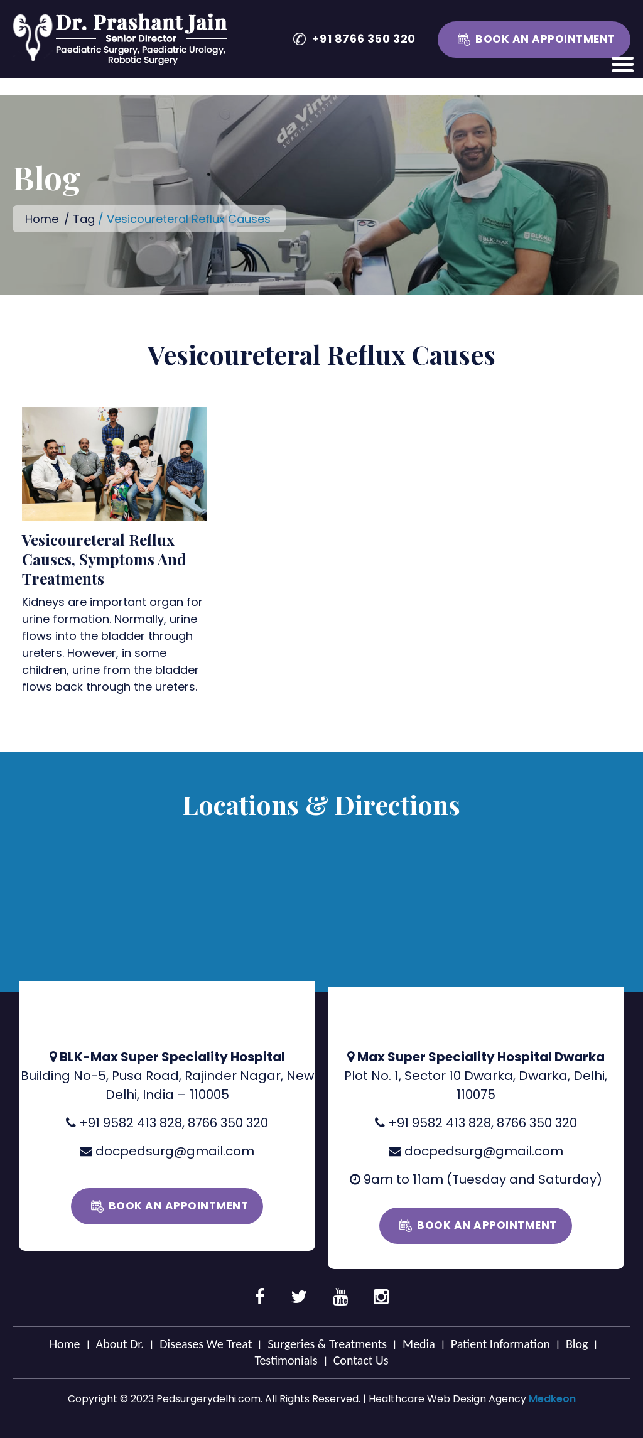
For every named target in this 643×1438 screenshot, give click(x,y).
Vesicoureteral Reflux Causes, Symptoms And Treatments (104, 558)
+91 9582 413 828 (130, 1123)
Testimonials (285, 1360)
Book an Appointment (545, 38)
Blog (577, 1343)
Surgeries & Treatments (327, 1343)
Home (41, 219)
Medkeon (552, 1399)
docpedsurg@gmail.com (174, 1151)
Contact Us (361, 1360)
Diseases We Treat (205, 1343)
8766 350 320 (228, 1123)
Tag (84, 219)
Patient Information (500, 1343)
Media (419, 1343)
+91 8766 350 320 (364, 38)
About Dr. (120, 1343)
